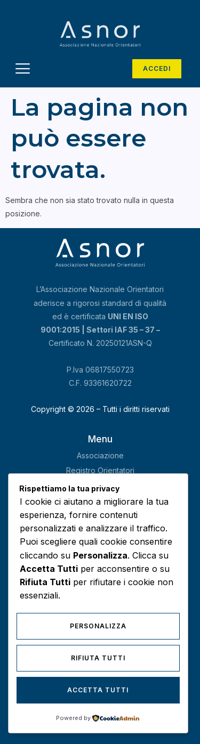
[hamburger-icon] (23, 70)
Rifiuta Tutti (98, 658)
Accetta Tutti (98, 690)
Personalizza (98, 626)
